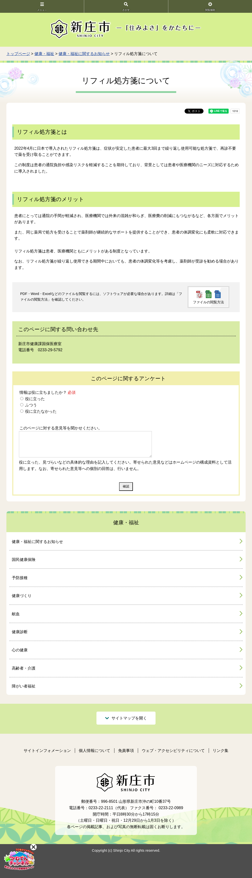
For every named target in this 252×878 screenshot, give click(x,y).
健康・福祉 (44, 54)
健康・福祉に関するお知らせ (84, 54)
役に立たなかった (40, 411)
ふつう (30, 405)
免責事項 (126, 750)
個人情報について (94, 750)
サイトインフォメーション (47, 750)
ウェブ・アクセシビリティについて (173, 750)
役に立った (34, 399)
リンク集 (220, 750)
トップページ (18, 54)
